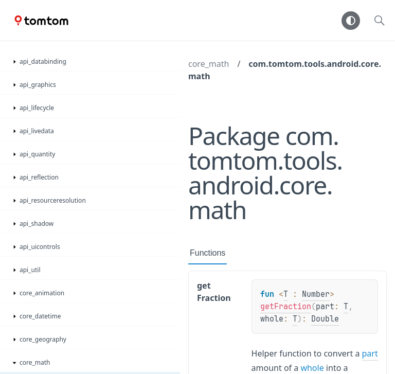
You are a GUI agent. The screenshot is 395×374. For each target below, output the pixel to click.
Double (325, 319)
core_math (208, 63)
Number (316, 294)
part (370, 353)
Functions (207, 252)
